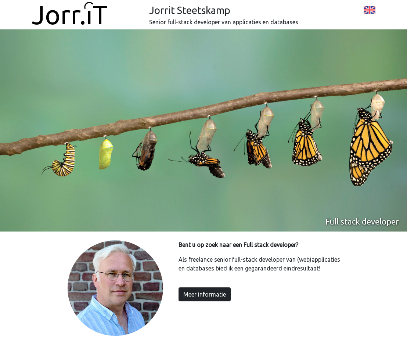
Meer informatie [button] (204, 294)
